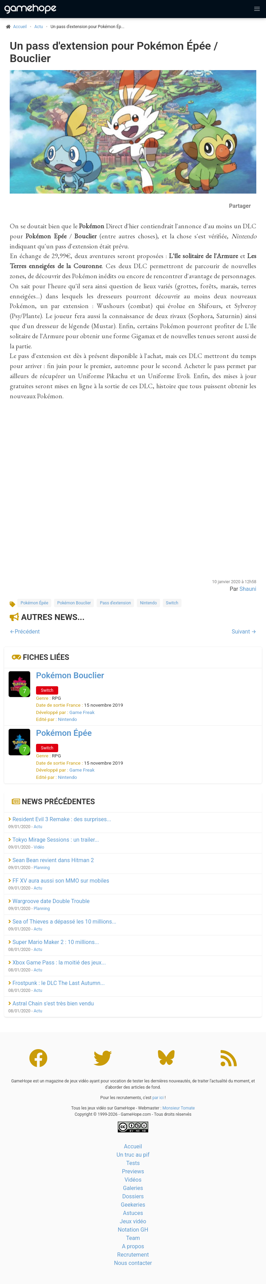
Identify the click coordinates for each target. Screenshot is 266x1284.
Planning (42, 867)
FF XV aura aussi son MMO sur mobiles (58, 880)
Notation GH (133, 1229)
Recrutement (133, 1254)
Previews (133, 1171)
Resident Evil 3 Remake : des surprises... (59, 819)
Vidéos (133, 1179)
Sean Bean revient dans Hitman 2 (51, 860)
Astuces (133, 1213)
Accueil (133, 1146)
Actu (38, 26)
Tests (133, 1163)
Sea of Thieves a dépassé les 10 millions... (62, 921)
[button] (257, 9)
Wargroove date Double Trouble (49, 901)
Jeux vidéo (133, 1221)
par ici (157, 1097)
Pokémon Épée (34, 603)
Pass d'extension (115, 603)
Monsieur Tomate (178, 1108)
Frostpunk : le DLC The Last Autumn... (56, 983)
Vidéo (39, 847)
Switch (172, 603)
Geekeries (133, 1204)
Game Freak (81, 712)
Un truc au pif (133, 1154)
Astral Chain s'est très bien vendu (51, 1003)
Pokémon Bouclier (74, 603)
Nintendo (148, 603)
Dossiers (133, 1196)
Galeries (133, 1188)
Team (133, 1238)
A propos (133, 1246)
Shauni (247, 589)
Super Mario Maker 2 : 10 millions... (53, 942)
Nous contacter (133, 1263)
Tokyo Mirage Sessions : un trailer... (53, 839)
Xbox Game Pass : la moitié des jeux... (57, 962)
